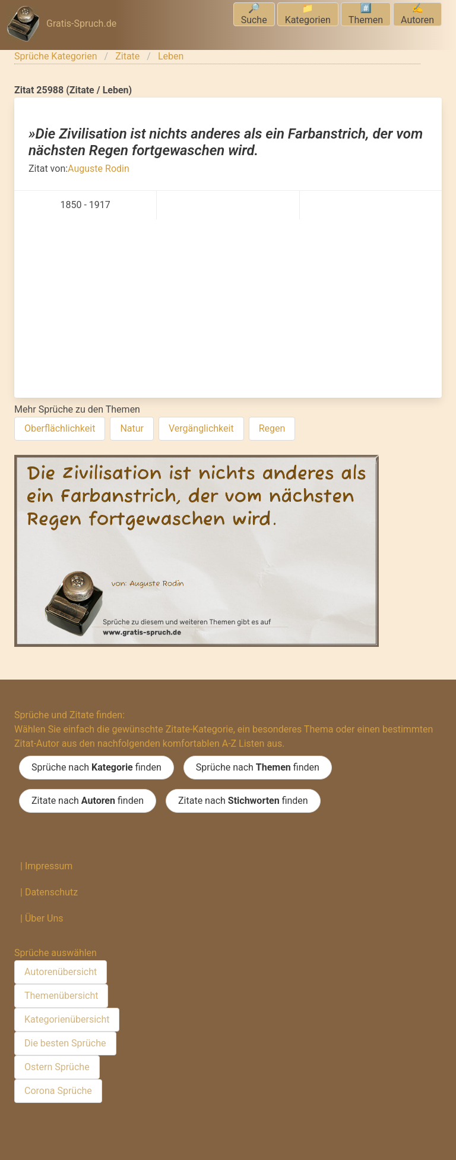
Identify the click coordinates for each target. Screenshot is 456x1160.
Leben (170, 56)
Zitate (127, 56)
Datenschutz (51, 892)
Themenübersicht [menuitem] (61, 995)
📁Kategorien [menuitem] (308, 14)
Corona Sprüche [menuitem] (58, 1090)
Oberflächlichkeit (59, 428)
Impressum (49, 866)
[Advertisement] (228, 308)
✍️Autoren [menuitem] (417, 14)
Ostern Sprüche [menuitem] (57, 1067)
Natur (132, 428)
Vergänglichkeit (201, 428)
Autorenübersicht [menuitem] (60, 971)
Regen (272, 428)
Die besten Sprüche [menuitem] (65, 1043)
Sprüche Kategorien (55, 56)
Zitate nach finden (87, 801)
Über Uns (44, 918)
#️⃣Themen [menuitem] (366, 14)
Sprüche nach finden (96, 767)
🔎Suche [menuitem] (254, 14)
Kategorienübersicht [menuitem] (66, 1019)
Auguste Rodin (98, 168)
